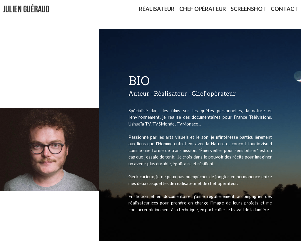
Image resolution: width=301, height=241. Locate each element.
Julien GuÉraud (26, 9)
